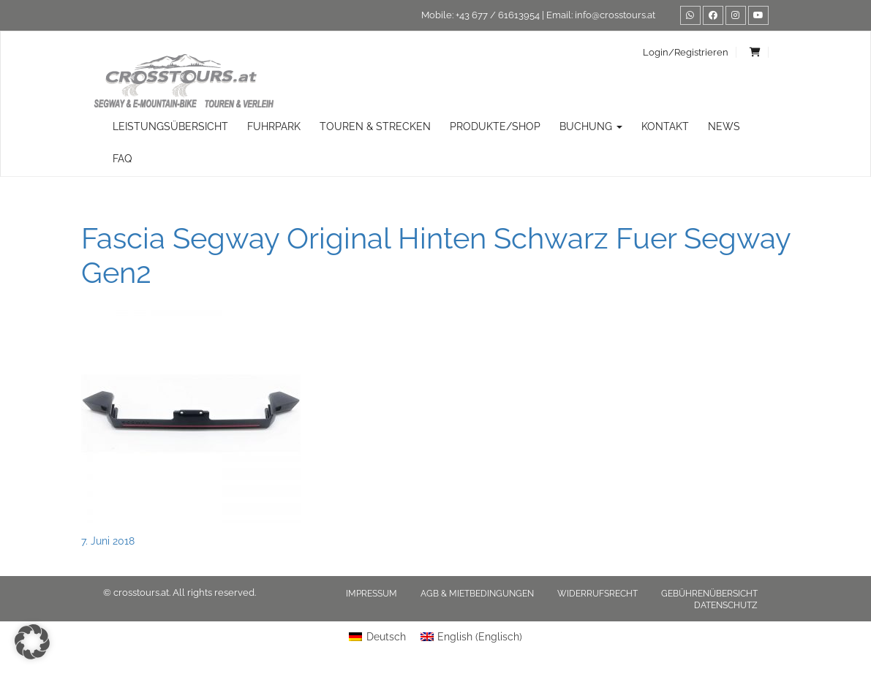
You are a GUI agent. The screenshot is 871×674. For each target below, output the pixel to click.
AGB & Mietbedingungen (477, 593)
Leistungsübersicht (170, 126)
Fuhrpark (274, 126)
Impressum (371, 593)
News (724, 126)
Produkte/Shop (495, 126)
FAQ (122, 158)
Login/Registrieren (685, 52)
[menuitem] (377, 636)
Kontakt (665, 126)
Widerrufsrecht (597, 593)
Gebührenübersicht (709, 593)
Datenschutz (726, 605)
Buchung (590, 126)
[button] (32, 642)
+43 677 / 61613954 (498, 15)
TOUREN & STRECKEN (375, 126)
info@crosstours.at (615, 15)
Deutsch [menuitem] (386, 637)
